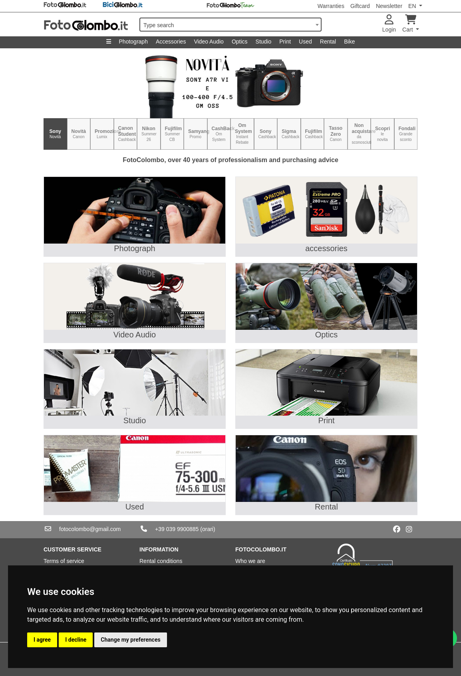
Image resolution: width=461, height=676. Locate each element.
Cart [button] (409, 24)
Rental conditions (160, 561)
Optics (240, 41)
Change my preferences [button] (130, 639)
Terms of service (64, 561)
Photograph (133, 41)
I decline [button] (75, 639)
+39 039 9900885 (177, 529)
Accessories (171, 41)
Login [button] (389, 24)
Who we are (250, 561)
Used (305, 41)
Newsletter (389, 6)
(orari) (207, 529)
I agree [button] (42, 639)
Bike (349, 41)
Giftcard (360, 6)
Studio (264, 41)
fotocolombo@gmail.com (90, 529)
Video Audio (208, 41)
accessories (326, 248)
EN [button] (412, 6)
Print (285, 41)
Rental (328, 41)
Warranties (331, 6)
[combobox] (230, 25)
